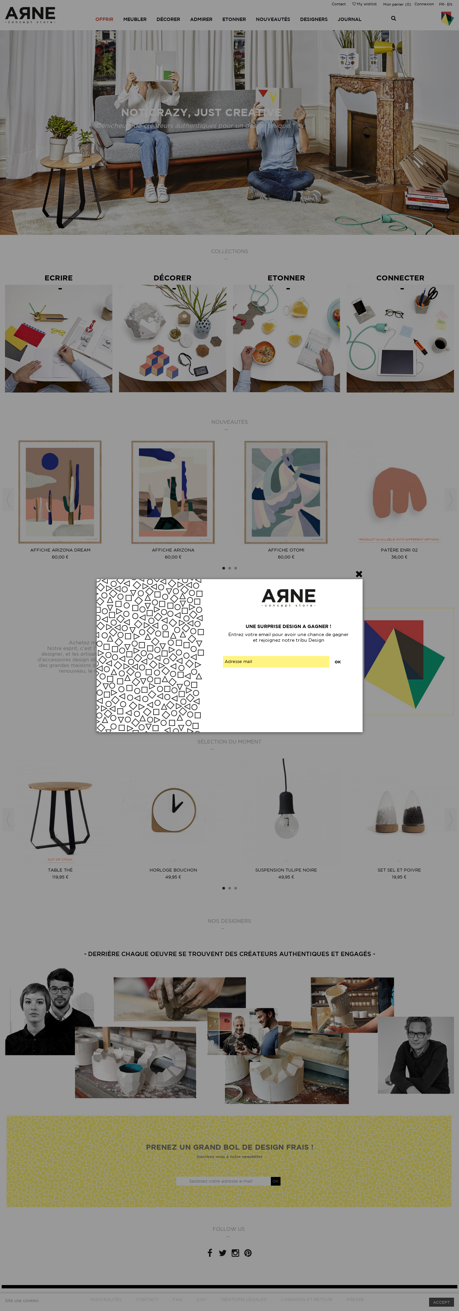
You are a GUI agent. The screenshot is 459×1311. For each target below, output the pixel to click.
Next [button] (451, 499)
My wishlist (364, 4)
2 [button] (229, 568)
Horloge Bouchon (173, 870)
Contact (339, 4)
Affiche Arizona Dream (60, 550)
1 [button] (223, 568)
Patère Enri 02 (399, 550)
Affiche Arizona (173, 550)
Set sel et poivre (399, 870)
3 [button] (235, 568)
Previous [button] (8, 499)
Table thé (60, 870)
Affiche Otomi (286, 550)
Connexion (424, 4)
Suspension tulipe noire (286, 870)
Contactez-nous (173, 685)
